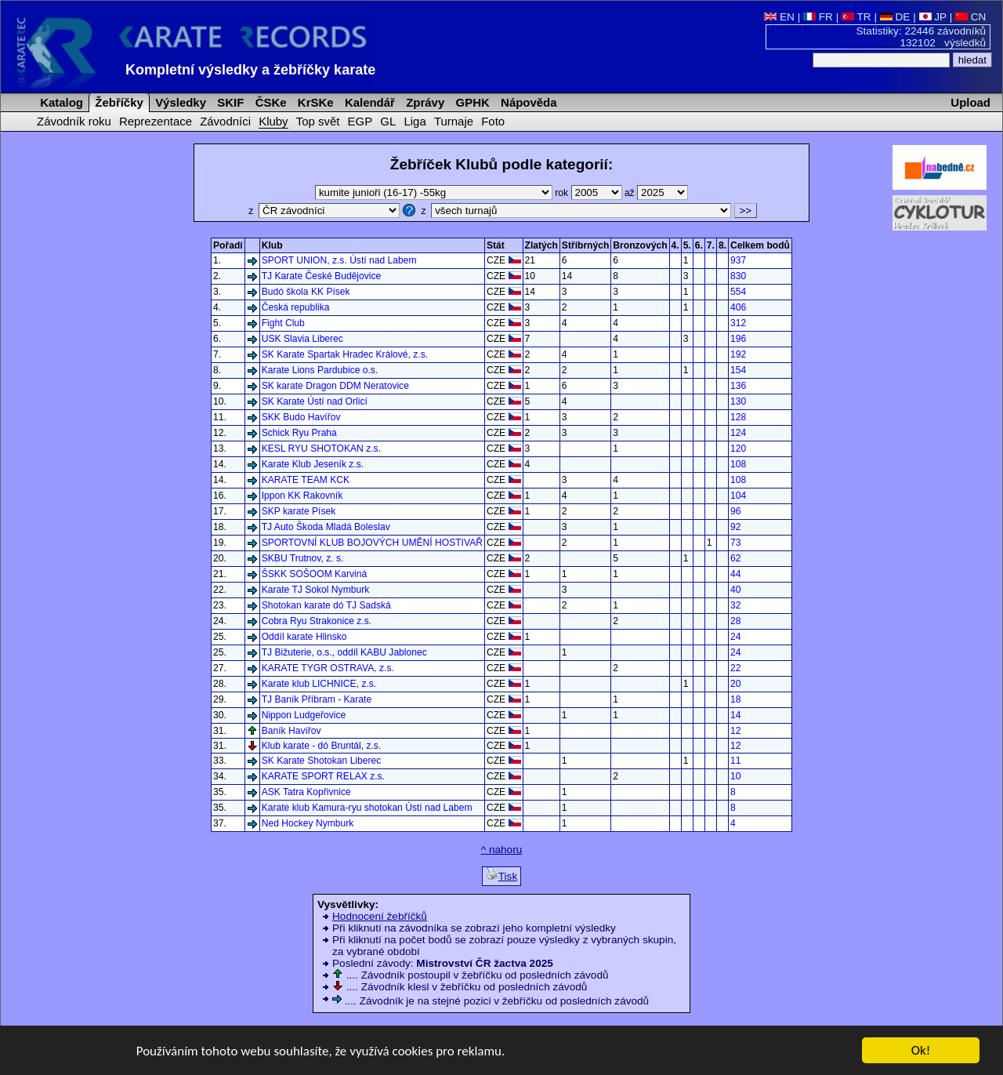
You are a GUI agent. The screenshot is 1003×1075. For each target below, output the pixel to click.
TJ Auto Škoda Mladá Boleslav (326, 526)
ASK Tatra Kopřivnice (306, 791)
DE (895, 17)
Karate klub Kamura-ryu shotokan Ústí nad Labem (367, 807)
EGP (360, 121)
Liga (414, 121)
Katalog (60, 102)
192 (738, 354)
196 (738, 338)
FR (818, 17)
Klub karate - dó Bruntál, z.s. (322, 745)
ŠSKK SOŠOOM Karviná (314, 573)
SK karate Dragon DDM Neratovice (335, 385)
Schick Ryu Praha (299, 432)
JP (933, 17)
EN (779, 17)
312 (738, 323)
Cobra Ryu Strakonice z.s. (316, 621)
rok (590, 192)
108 (738, 464)
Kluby (273, 121)
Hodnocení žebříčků (379, 916)
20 (735, 683)
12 (735, 730)
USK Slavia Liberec (302, 338)
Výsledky (179, 102)
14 (735, 715)
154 (738, 370)
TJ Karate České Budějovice (322, 276)
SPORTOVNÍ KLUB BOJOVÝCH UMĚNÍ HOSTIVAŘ (372, 542)
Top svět (318, 121)
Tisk (501, 874)
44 (735, 573)
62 (735, 558)
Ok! (921, 1051)
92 (735, 526)
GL (388, 121)
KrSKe (314, 102)
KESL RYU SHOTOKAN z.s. (321, 448)
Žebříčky (117, 102)
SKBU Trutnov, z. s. (303, 558)
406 (738, 307)
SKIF (229, 102)
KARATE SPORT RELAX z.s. (323, 776)
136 (738, 385)
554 (738, 291)
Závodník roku (74, 121)
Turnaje (453, 121)
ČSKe (269, 102)
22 (735, 668)
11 (735, 760)
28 (735, 621)
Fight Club (283, 323)
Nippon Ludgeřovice (304, 715)
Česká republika (296, 307)
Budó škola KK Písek (306, 291)
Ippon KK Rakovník (302, 495)
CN (970, 17)
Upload (970, 102)
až (656, 192)
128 (738, 417)
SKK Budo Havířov (301, 417)
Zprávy (423, 102)
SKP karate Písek (299, 511)
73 (735, 542)
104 (738, 495)
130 (738, 401)
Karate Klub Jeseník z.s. (313, 464)
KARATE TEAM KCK (305, 479)
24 (735, 636)
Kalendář (368, 102)
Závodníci (225, 121)
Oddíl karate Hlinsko (304, 636)
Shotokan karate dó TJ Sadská (326, 605)
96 (735, 511)
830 (738, 276)
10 (735, 776)
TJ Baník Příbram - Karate (316, 699)
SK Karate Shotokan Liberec (322, 760)
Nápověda (527, 102)
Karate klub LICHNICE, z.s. (319, 683)
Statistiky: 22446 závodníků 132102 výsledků (921, 37)
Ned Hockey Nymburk (308, 823)
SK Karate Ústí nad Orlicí (315, 401)
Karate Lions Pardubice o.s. (320, 370)
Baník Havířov (291, 730)
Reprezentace (155, 121)
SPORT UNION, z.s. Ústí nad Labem (339, 260)
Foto (493, 121)
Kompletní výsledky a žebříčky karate (250, 70)
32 (735, 605)
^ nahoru (501, 849)
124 (738, 432)
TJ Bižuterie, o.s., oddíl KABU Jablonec (344, 652)
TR (856, 17)
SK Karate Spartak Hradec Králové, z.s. (345, 354)
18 (735, 699)
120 (738, 448)
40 (735, 589)
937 (738, 260)
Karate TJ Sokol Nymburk (316, 589)
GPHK (470, 102)
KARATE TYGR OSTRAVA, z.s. (328, 668)
